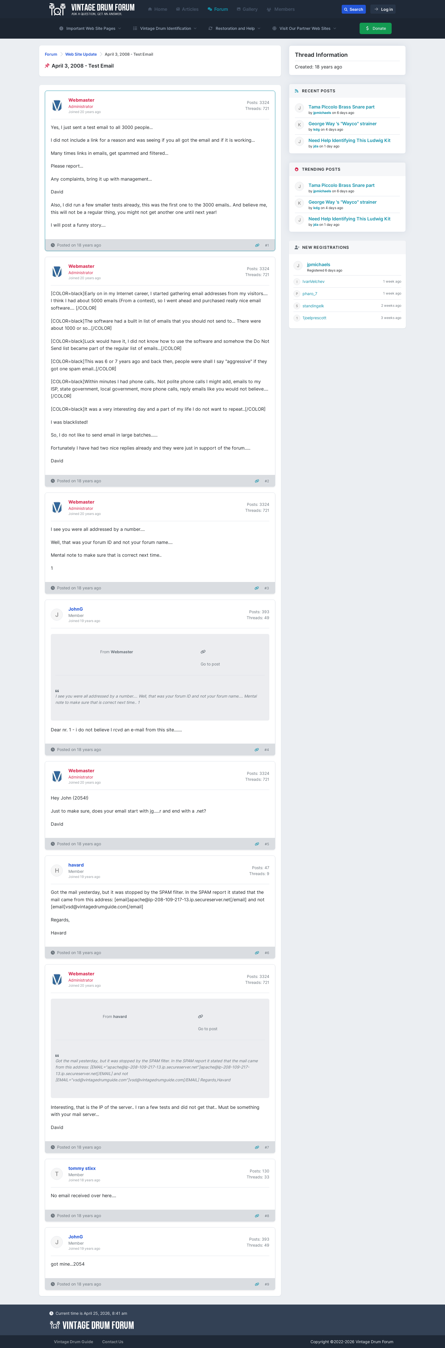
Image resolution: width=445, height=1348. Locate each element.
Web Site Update (81, 54)
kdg (317, 129)
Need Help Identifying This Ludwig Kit (349, 140)
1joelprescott (314, 317)
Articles (187, 9)
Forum (218, 9)
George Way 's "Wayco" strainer (342, 123)
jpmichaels (322, 112)
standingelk (313, 305)
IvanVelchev (314, 281)
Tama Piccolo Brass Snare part (341, 107)
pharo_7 (310, 293)
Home (157, 9)
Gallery (247, 9)
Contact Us (112, 1341)
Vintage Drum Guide (73, 1341)
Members (281, 9)
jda (316, 146)
